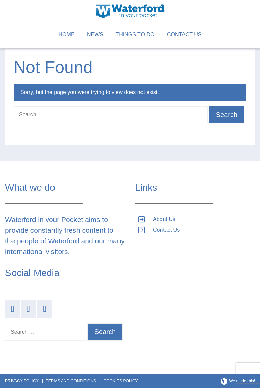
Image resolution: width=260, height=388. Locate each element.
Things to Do (134, 34)
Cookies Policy (121, 381)
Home (67, 34)
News (95, 34)
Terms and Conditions (71, 381)
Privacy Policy (22, 381)
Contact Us (184, 34)
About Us (164, 219)
